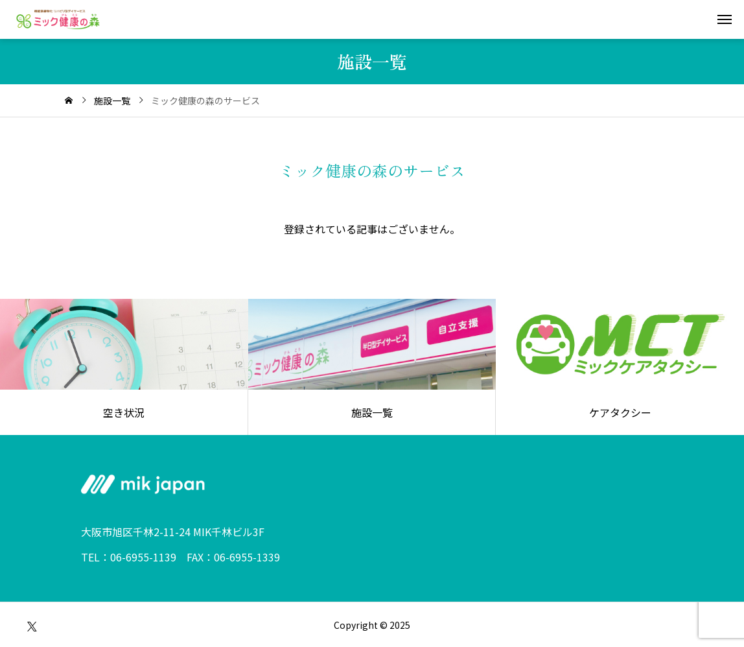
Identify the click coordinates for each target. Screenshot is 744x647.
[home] (69, 100)
